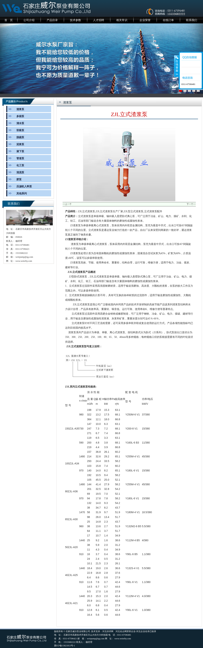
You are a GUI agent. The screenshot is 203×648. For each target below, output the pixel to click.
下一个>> (191, 204)
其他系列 (21, 193)
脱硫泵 (20, 137)
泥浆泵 (20, 144)
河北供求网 (107, 631)
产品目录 (52, 20)
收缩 (176, 66)
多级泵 (20, 116)
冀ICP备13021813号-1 (64, 645)
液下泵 (20, 151)
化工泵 (20, 165)
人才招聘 (98, 20)
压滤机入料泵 (24, 186)
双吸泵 (20, 130)
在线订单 (168, 20)
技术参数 (75, 20)
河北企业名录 (142, 631)
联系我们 (191, 20)
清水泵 (20, 123)
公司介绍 (29, 20)
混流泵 (20, 172)
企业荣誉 (145, 20)
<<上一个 (67, 204)
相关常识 (121, 20)
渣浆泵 (20, 109)
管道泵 (20, 158)
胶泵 (19, 179)
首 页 (8, 20)
